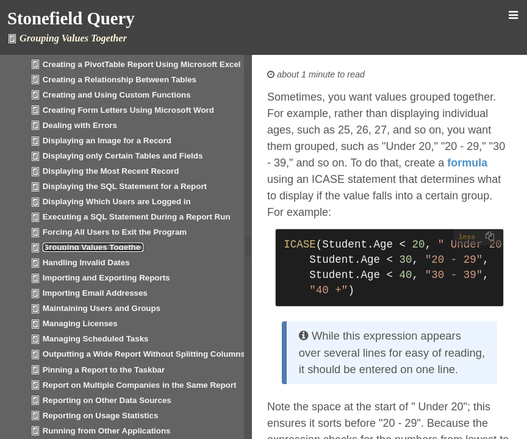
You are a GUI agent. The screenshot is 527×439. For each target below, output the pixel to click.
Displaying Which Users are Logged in (117, 201)
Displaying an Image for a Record (107, 140)
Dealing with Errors (80, 125)
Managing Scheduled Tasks (96, 338)
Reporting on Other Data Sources (107, 400)
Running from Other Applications (107, 430)
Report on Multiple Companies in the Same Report (140, 385)
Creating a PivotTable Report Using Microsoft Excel (142, 64)
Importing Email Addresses (95, 293)
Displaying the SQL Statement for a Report (125, 186)
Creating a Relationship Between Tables (119, 79)
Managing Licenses (80, 323)
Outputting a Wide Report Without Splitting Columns (144, 354)
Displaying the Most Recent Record (111, 171)
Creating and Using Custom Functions (117, 94)
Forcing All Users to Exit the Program (115, 232)
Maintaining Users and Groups (101, 308)
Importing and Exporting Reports (106, 277)
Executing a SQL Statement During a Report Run (137, 216)
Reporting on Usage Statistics (101, 415)
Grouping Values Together (93, 247)
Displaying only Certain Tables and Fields (123, 155)
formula (467, 163)
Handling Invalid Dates (86, 262)
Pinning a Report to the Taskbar (104, 369)
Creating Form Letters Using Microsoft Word (128, 110)
